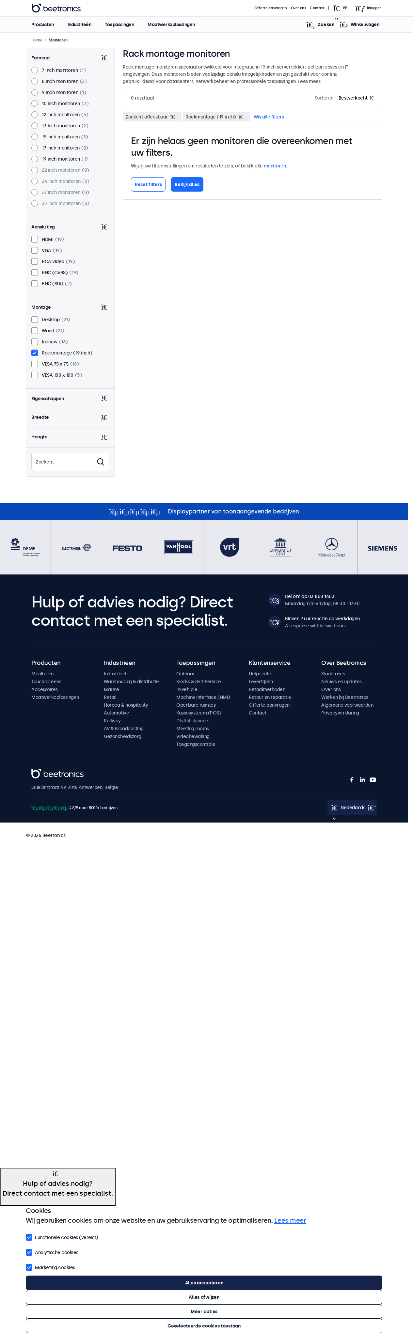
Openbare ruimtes (195, 705)
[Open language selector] (342, 8)
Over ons (298, 8)
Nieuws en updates (341, 681)
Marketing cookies (50, 1267)
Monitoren (42, 673)
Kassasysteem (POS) (198, 713)
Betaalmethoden (267, 689)
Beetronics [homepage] (56, 8)
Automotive (116, 713)
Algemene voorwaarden (347, 705)
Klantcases (333, 673)
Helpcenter (261, 673)
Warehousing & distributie (131, 681)
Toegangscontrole (195, 744)
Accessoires (44, 689)
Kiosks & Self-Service (198, 681)
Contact (317, 8)
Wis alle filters (269, 117)
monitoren (275, 166)
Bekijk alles (187, 184)
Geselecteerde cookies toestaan (204, 1326)
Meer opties (204, 1311)
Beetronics (43, 772)
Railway (112, 720)
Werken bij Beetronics (344, 697)
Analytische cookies (52, 1252)
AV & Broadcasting (124, 728)
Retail (110, 697)
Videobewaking (193, 736)
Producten (42, 24)
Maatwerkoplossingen (171, 24)
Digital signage (192, 720)
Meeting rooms (192, 728)
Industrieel (115, 673)
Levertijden (261, 681)
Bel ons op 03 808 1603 (309, 596)
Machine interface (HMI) (203, 697)
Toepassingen (119, 24)
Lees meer (290, 1220)
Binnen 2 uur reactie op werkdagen (322, 618)
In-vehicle (186, 689)
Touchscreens (46, 681)
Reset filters (148, 184)
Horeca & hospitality (126, 705)
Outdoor (185, 673)
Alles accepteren (204, 1282)
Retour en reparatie (270, 697)
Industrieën (79, 24)
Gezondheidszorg (122, 736)
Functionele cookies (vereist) (62, 1237)
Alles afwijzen (204, 1297)
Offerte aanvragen (270, 8)
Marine (111, 689)
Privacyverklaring (340, 713)
